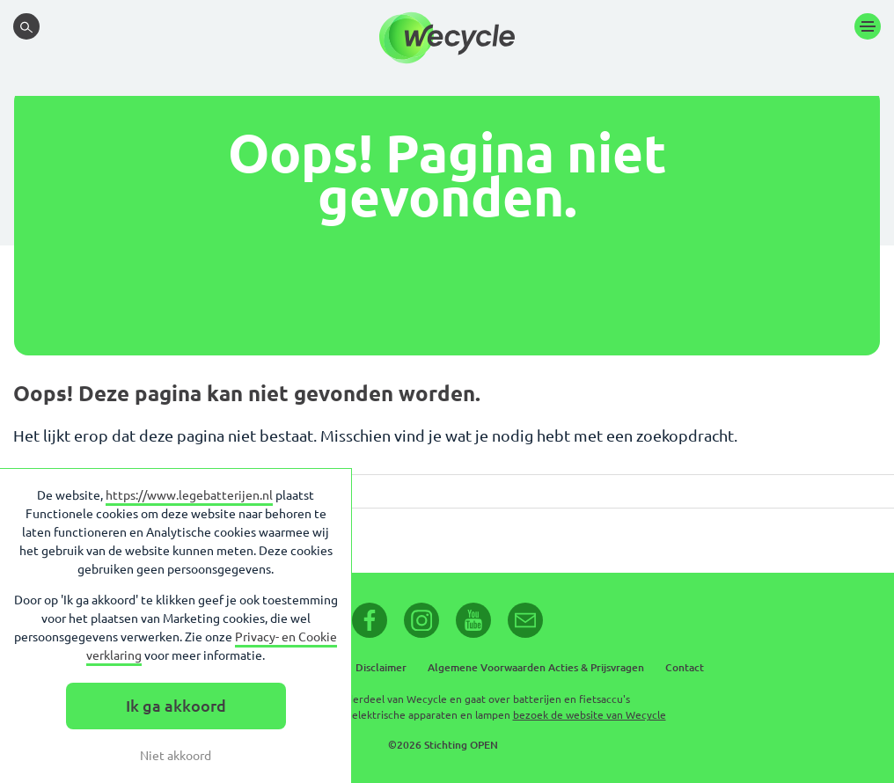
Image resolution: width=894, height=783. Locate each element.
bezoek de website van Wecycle (589, 715)
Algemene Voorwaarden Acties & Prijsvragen (536, 667)
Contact (684, 667)
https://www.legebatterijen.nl (189, 495)
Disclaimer (381, 667)
